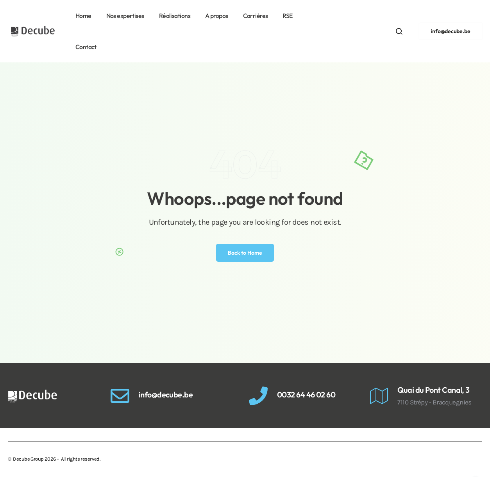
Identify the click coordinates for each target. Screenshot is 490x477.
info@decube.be (166, 394)
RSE (287, 16)
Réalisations (174, 16)
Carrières (255, 16)
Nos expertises (125, 16)
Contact (86, 47)
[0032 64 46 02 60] (258, 396)
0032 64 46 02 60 (306, 394)
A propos (216, 16)
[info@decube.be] (120, 396)
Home (83, 16)
